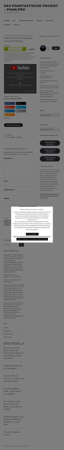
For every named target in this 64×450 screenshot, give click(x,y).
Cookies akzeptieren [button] (32, 234)
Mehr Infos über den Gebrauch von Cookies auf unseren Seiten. (32, 236)
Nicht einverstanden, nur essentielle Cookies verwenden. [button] (32, 239)
